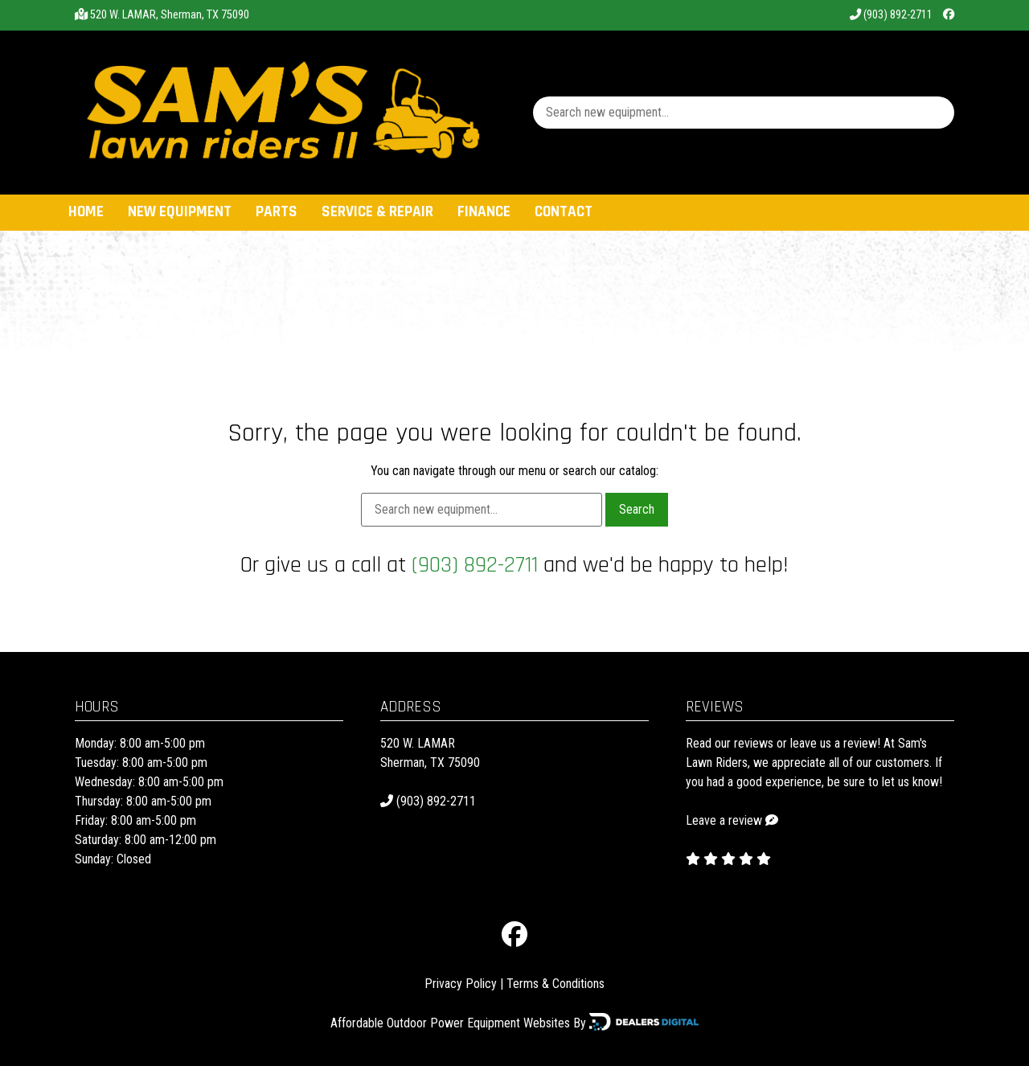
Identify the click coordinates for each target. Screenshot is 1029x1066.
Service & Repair (377, 212)
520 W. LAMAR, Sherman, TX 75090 (169, 15)
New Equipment (180, 212)
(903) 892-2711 (891, 15)
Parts (276, 212)
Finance (483, 212)
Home (86, 212)
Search (636, 509)
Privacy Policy (460, 983)
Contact (563, 212)
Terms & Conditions (555, 983)
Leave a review (724, 820)
